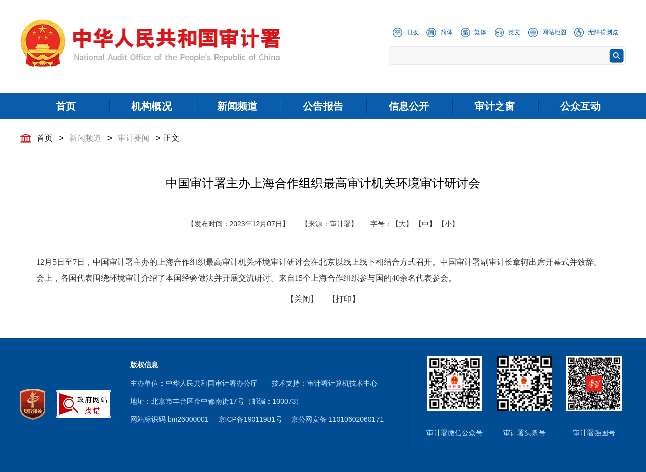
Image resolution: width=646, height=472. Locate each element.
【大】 (402, 224)
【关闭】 (302, 299)
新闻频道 (85, 138)
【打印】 (344, 299)
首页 (45, 138)
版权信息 (144, 365)
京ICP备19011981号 (250, 419)
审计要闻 (134, 138)
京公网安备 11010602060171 (337, 419)
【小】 (448, 224)
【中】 (425, 224)
